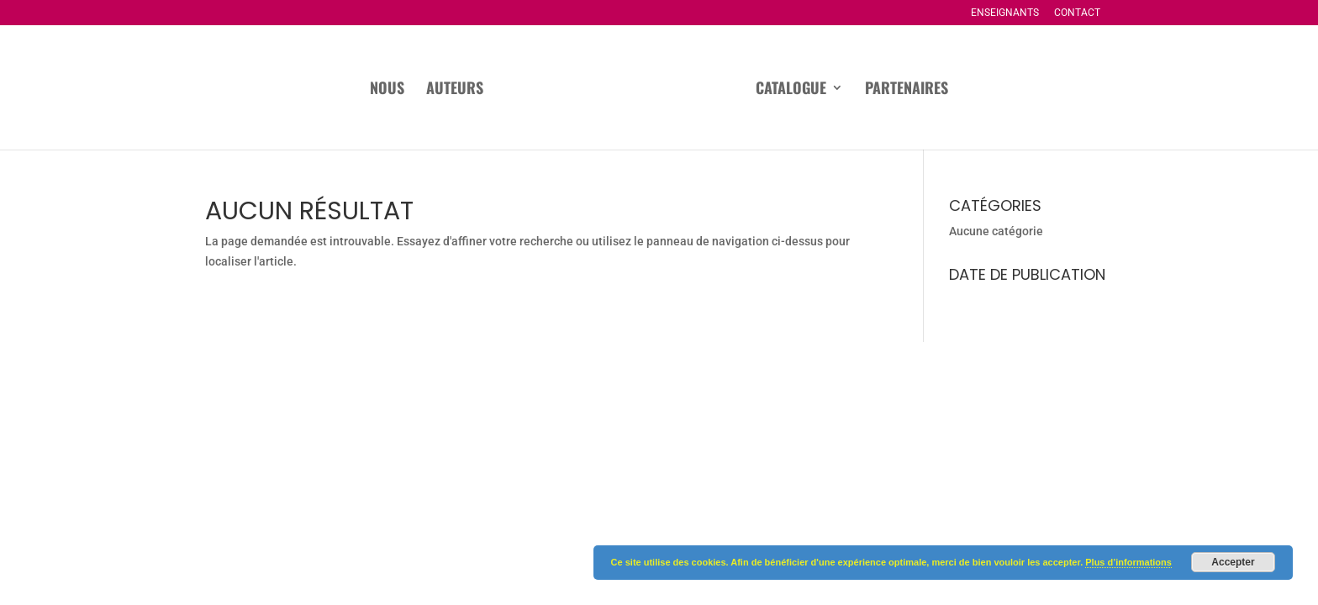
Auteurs (454, 90)
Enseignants (1005, 13)
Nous (387, 90)
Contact (1077, 13)
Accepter (1232, 562)
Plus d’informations (1128, 562)
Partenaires (906, 90)
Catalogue (791, 90)
